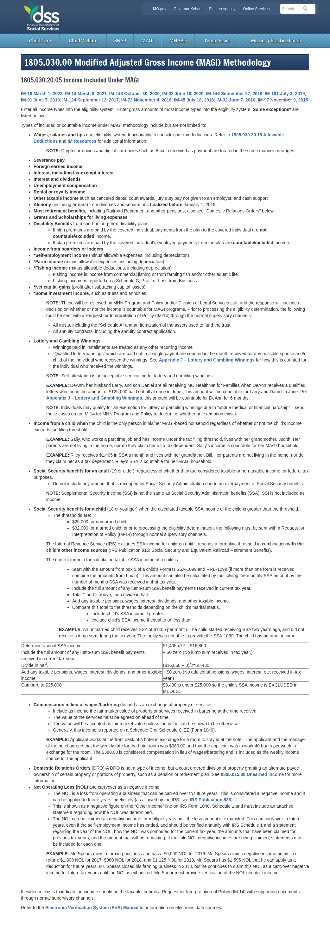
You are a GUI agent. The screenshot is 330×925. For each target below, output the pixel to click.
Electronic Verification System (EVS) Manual (91, 907)
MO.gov (159, 9)
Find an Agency (222, 9)
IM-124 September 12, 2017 (90, 99)
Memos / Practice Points (276, 40)
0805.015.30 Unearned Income (252, 774)
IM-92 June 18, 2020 (183, 93)
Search (307, 8)
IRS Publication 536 (210, 799)
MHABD (178, 40)
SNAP (120, 40)
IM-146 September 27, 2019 (234, 93)
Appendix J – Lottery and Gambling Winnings (207, 359)
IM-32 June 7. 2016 (235, 99)
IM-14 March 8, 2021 (86, 93)
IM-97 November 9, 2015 (283, 99)
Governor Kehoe (187, 9)
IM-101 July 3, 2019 (285, 93)
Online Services (256, 9)
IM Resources (81, 141)
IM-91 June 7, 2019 (40, 99)
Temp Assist (217, 40)
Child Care (40, 40)
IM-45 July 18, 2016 (194, 99)
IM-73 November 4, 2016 (146, 99)
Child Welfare (83, 40)
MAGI (147, 40)
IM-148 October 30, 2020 (134, 93)
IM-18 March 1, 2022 (42, 93)
